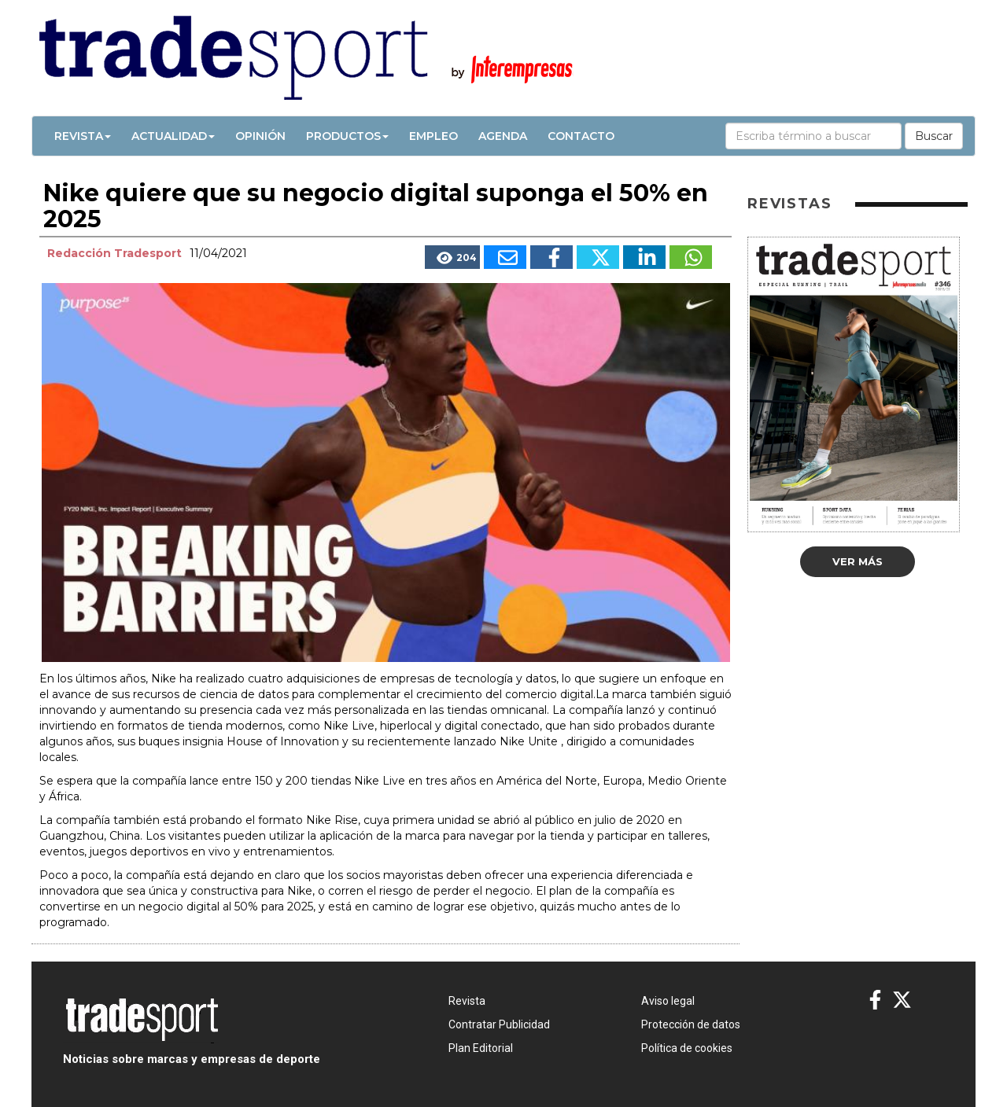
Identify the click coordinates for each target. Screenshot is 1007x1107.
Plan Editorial (480, 1048)
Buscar (934, 136)
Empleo (433, 136)
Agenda (502, 136)
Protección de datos (690, 1024)
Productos (347, 136)
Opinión (260, 136)
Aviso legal (668, 1001)
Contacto (581, 136)
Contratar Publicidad (499, 1024)
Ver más (857, 561)
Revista (82, 136)
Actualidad (173, 136)
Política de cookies (686, 1048)
